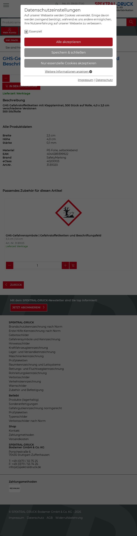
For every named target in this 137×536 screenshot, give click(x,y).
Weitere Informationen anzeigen (68, 71)
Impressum (85, 80)
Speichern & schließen (68, 52)
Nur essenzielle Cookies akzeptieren (68, 63)
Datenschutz (104, 80)
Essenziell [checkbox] (35, 31)
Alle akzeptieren (68, 42)
